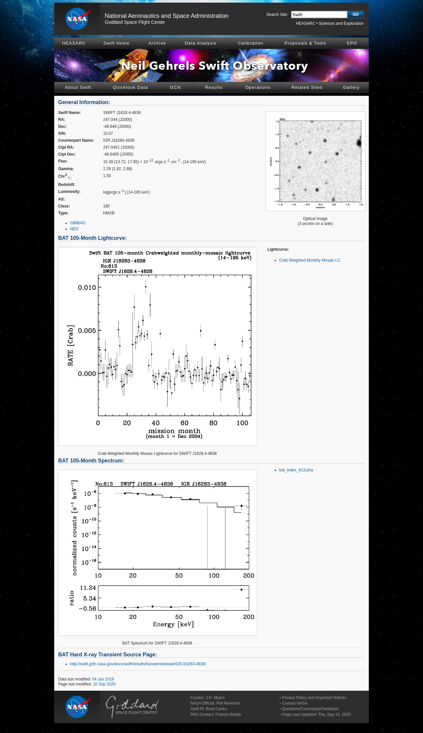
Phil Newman (228, 703)
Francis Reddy (228, 714)
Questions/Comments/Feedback (310, 709)
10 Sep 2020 (104, 684)
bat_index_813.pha (296, 470)
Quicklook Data (130, 87)
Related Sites (307, 87)
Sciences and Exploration (341, 23)
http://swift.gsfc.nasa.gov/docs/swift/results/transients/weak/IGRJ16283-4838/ (138, 664)
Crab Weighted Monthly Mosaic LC (309, 260)
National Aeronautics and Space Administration (166, 16)
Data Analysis (200, 43)
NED (74, 229)
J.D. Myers (215, 697)
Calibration (250, 43)
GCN (175, 87)
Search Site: (277, 14)
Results (213, 87)
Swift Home (116, 43)
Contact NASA (294, 703)
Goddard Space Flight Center (135, 22)
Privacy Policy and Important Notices (314, 697)
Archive (157, 43)
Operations (258, 87)
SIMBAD (77, 223)
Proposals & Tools (305, 43)
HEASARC (305, 23)
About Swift (78, 87)
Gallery (351, 87)
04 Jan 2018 (103, 679)
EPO (352, 43)
